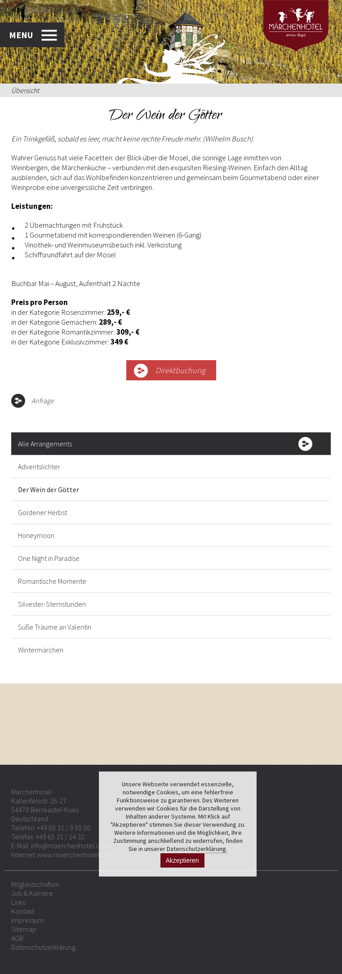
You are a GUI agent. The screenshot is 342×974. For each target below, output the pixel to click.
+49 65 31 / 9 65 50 (63, 827)
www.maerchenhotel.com (76, 854)
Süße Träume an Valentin (54, 626)
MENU (21, 34)
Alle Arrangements (45, 443)
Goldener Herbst (42, 512)
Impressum (27, 920)
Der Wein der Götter (48, 489)
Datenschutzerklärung (43, 947)
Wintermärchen (40, 649)
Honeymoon (36, 535)
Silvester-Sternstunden (52, 603)
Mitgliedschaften (35, 884)
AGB (17, 938)
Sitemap (23, 929)
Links (18, 902)
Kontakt (22, 911)
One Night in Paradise (49, 558)
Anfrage (42, 400)
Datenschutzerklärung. (197, 849)
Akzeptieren (182, 860)
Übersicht (25, 90)
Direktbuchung (180, 370)
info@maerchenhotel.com (70, 845)
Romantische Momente (52, 581)
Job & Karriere (32, 893)
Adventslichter (39, 466)
